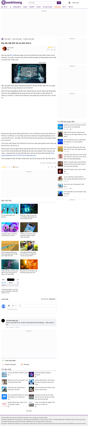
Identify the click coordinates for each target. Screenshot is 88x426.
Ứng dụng (26, 417)
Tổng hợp (25, 364)
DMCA (45, 417)
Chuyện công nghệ (28, 39)
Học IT (64, 7)
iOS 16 (12, 55)
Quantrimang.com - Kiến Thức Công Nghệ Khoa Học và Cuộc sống (11, 2)
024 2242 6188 (18, 421)
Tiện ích (70, 7)
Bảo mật (15, 417)
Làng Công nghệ (16, 39)
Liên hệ (30, 417)
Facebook (41, 417)
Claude (25, 7)
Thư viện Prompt (47, 7)
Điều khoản (9, 417)
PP (8, 49)
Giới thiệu (3, 417)
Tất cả (5, 7)
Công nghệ (57, 7)
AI (10, 7)
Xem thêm (29, 411)
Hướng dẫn (20, 417)
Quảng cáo (35, 417)
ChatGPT (31, 7)
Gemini (38, 7)
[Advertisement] (44, 24)
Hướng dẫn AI (17, 7)
